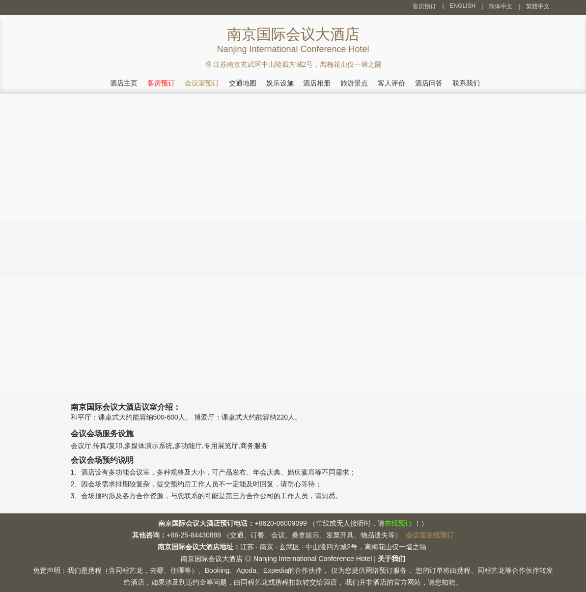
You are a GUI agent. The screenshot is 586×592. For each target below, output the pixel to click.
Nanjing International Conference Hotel (312, 559)
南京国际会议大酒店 (212, 559)
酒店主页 (124, 83)
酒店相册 (317, 83)
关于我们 (391, 559)
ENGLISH (463, 5)
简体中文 (500, 6)
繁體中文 (538, 6)
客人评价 (391, 83)
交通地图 (242, 83)
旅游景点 (354, 83)
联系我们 (466, 83)
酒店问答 (429, 83)
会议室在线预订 (430, 535)
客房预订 (424, 6)
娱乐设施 (280, 83)
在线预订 (398, 523)
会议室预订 (202, 83)
